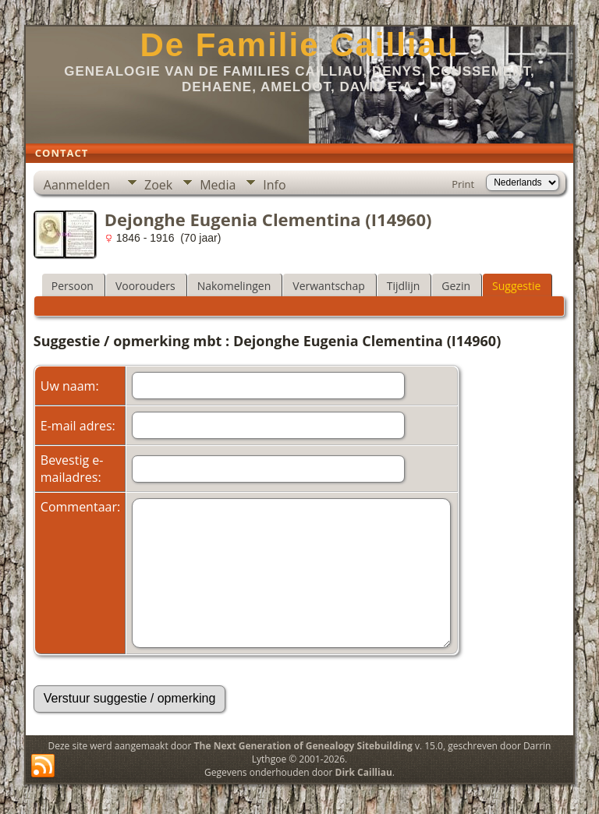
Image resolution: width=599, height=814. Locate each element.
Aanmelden (77, 184)
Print (463, 184)
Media (218, 184)
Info (274, 184)
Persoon (72, 285)
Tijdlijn (403, 285)
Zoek (158, 184)
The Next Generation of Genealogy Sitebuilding (303, 745)
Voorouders (145, 285)
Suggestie (516, 285)
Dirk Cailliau (363, 772)
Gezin (455, 285)
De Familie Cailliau (299, 45)
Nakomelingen (234, 285)
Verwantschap (328, 285)
